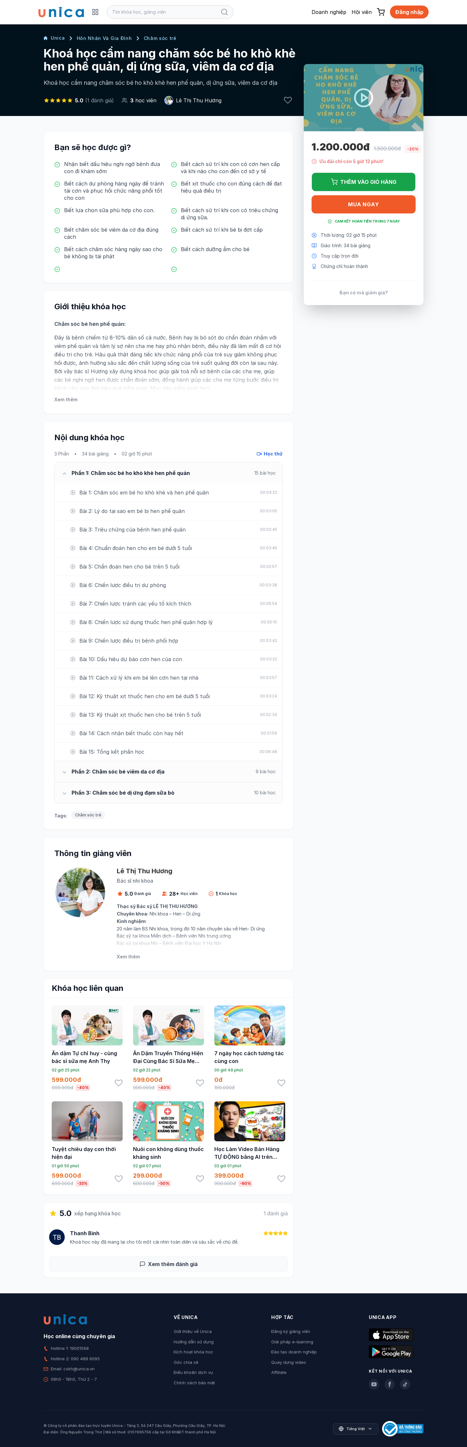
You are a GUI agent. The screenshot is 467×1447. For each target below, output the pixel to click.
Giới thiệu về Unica (193, 1331)
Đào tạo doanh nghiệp (294, 1351)
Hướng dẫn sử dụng (194, 1341)
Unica (54, 38)
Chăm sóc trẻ (160, 38)
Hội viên (362, 12)
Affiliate (279, 1372)
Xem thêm (65, 399)
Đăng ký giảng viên (290, 1331)
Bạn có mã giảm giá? (364, 292)
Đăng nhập (409, 12)
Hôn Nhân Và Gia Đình (104, 38)
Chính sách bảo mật (194, 1382)
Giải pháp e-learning (292, 1341)
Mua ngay (363, 204)
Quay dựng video (288, 1362)
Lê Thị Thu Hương (198, 100)
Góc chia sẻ (186, 1362)
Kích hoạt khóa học (193, 1351)
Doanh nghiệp (329, 12)
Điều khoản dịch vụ (193, 1372)
